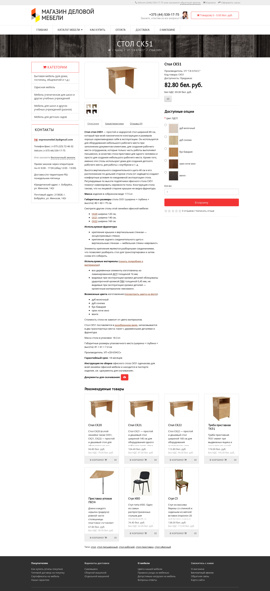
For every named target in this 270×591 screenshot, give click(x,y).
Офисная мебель (44, 87)
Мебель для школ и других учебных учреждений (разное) (53, 107)
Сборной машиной (95, 572)
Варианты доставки (96, 563)
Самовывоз (91, 569)
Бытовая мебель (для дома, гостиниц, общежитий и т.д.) (51, 77)
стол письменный (107, 547)
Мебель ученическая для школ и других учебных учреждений (54, 96)
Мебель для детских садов (50, 117)
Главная (42, 29)
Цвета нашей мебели (150, 569)
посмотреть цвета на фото (141, 294)
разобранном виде (126, 325)
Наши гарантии (40, 580)
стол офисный (163, 547)
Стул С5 (173, 498)
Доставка (143, 29)
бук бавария (178, 152)
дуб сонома (178, 140)
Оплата (120, 29)
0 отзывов (188, 210)
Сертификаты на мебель (45, 576)
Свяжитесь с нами (202, 563)
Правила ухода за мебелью (153, 572)
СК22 (94, 221)
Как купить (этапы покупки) (47, 569)
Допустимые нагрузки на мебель (157, 576)
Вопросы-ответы (147, 580)
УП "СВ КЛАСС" (136, 50)
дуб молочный (179, 128)
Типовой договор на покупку (48, 572)
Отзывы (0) (136, 123)
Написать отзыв (205, 210)
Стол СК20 (95, 425)
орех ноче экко (180, 163)
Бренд (119, 50)
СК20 (94, 214)
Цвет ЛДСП (172, 118)
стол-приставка (144, 547)
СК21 (94, 217)
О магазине (167, 29)
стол (93, 547)
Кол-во (168, 185)
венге (175, 175)
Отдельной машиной (96, 576)
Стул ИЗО (134, 498)
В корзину (201, 202)
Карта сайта (198, 580)
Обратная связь (200, 576)
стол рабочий (127, 547)
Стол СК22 (175, 425)
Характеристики (114, 123)
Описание (93, 123)
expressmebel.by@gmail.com (56, 139)
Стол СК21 (135, 425)
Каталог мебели (69, 29)
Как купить (97, 29)
